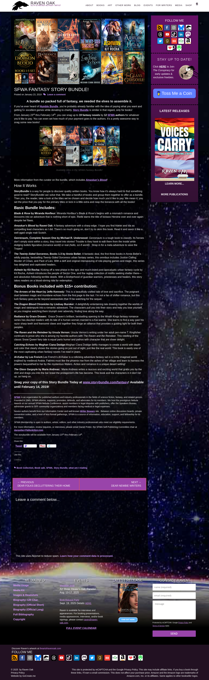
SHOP (189, 5)
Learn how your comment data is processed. (86, 556)
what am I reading (78, 468)
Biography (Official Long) (28, 609)
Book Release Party (69, 600)
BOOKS (101, 5)
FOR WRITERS (164, 5)
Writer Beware (87, 411)
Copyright (19, 619)
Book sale (40, 468)
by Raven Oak (26, 669)
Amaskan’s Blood (96, 180)
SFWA (111, 115)
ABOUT (89, 5)
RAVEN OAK (50, 5)
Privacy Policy (183, 623)
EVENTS (148, 5)
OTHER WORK (123, 5)
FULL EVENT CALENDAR (81, 628)
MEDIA (178, 5)
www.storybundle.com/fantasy (105, 382)
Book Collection (25, 468)
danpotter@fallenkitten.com (28, 430)
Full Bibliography (23, 614)
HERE (162, 66)
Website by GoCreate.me (23, 676)
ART (110, 5)
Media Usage (21, 585)
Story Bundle (81, 110)
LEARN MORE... (174, 183)
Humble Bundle (49, 106)
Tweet (18, 446)
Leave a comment (56, 94)
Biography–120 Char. (25, 600)
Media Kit (19, 590)
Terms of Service (159, 626)
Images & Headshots (25, 595)
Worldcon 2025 (67, 585)
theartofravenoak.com (50, 648)
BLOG (137, 5)
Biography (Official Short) (28, 604)
